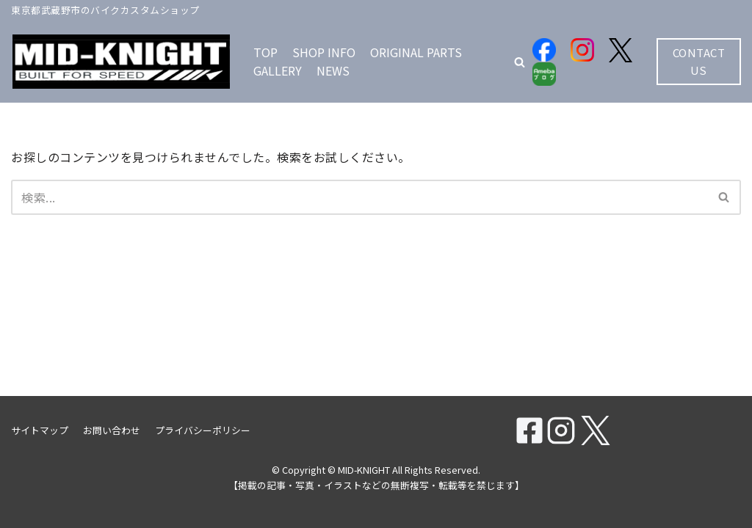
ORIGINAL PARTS (416, 52)
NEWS (333, 70)
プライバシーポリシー (202, 430)
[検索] (359, 197)
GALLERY (277, 70)
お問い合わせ (111, 430)
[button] (519, 61)
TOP (265, 52)
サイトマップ (39, 430)
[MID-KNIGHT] (121, 61)
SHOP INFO (323, 52)
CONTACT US (699, 61)
